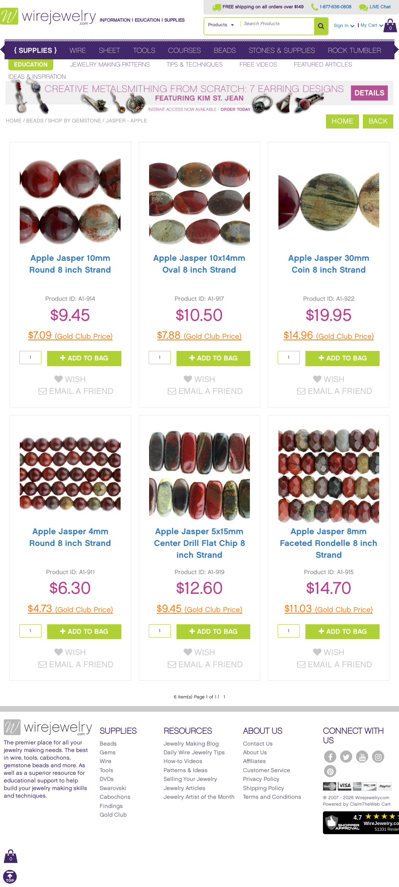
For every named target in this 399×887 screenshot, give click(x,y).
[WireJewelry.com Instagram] (378, 757)
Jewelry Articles (184, 788)
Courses (184, 51)
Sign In (344, 26)
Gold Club (113, 815)
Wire (78, 51)
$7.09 (70, 336)
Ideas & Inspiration (37, 77)
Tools (144, 51)
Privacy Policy (261, 779)
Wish (70, 380)
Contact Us (258, 744)
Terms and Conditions (272, 797)
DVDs (107, 779)
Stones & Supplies (282, 51)
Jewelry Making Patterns (110, 65)
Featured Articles (323, 65)
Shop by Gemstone (74, 120)
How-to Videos (183, 761)
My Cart (379, 25)
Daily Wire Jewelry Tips (194, 752)
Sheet (109, 51)
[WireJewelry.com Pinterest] (330, 771)
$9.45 (199, 609)
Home (14, 120)
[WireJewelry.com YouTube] (362, 757)
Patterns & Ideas (186, 770)
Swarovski (113, 788)
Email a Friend (75, 391)
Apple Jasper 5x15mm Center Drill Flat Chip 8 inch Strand (199, 544)
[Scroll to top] (10, 882)
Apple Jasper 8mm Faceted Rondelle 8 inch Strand (328, 544)
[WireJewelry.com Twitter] (346, 757)
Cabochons (115, 797)
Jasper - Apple (126, 120)
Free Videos (258, 65)
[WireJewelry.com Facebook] (330, 757)
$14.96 (329, 336)
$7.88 (199, 336)
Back (378, 121)
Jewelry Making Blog (191, 744)
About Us (255, 752)
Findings (111, 806)
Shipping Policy (263, 788)
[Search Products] (321, 26)
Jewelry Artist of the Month (199, 797)
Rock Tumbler (354, 51)
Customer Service (266, 770)
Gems (108, 752)
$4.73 (70, 609)
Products (217, 25)
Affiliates (254, 761)
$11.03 (329, 609)
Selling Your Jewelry (190, 779)
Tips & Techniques (195, 65)
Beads (225, 51)
